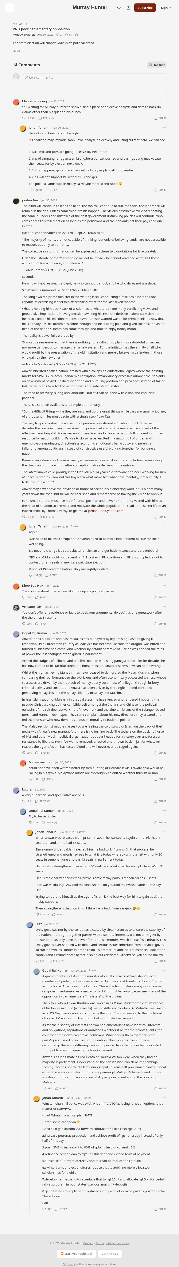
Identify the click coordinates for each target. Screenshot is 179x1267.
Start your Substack (76, 1253)
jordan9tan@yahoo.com (106, 511)
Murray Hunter (24, 34)
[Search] (119, 7)
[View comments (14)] (68, 34)
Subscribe (145, 7)
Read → (18, 50)
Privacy (88, 1243)
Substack (69, 1264)
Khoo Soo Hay (32, 585)
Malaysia (20, 24)
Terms (100, 1243)
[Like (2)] (59, 34)
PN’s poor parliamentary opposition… (43, 29)
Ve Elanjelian (31, 607)
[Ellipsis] (164, 101)
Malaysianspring (34, 101)
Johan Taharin (39, 127)
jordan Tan (30, 200)
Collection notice (117, 1243)
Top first (157, 65)
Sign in (166, 7)
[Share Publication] (128, 7)
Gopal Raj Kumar (34, 633)
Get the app (109, 1254)
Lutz (25, 789)
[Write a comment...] (94, 83)
